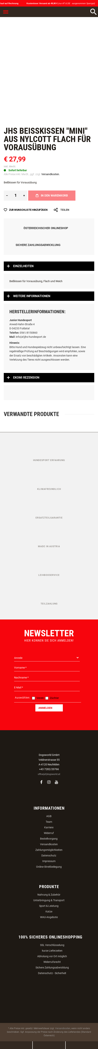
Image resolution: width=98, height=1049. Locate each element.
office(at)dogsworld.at (49, 774)
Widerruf (49, 833)
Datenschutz (48, 855)
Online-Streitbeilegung (49, 866)
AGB (49, 816)
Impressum (48, 861)
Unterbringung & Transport (49, 900)
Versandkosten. (50, 174)
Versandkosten (49, 844)
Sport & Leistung (48, 905)
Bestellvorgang (49, 838)
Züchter (54, 697)
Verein (40, 697)
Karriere (48, 827)
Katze (49, 911)
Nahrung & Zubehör (48, 894)
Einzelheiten (23, 266)
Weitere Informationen (31, 296)
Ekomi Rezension (26, 377)
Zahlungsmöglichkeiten (48, 849)
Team (49, 821)
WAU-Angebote (49, 917)
